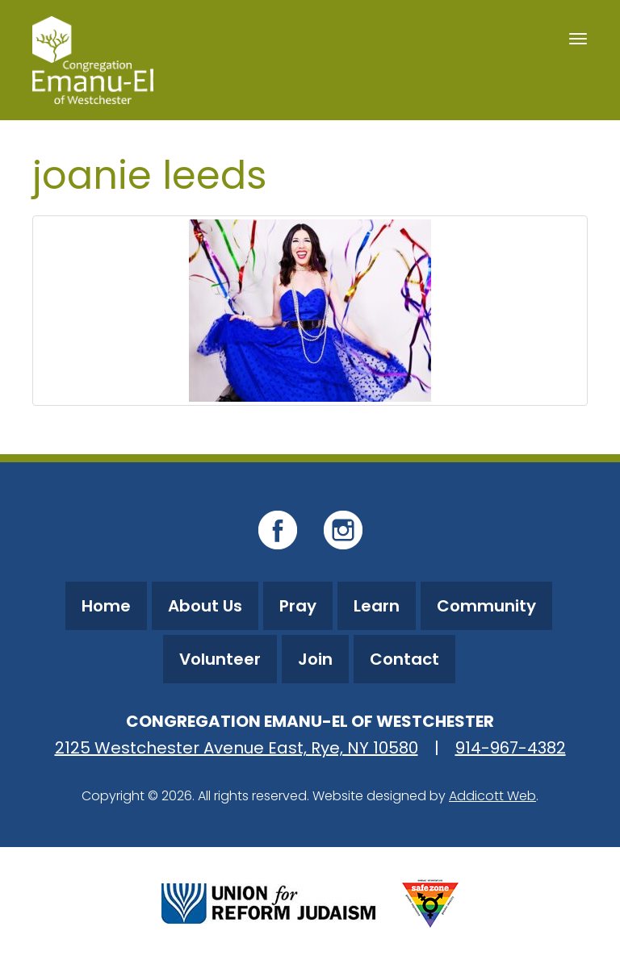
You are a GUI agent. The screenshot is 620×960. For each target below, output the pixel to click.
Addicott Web (492, 796)
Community (486, 606)
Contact (404, 659)
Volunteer (220, 659)
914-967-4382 (510, 748)
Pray (297, 606)
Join (315, 659)
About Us (205, 606)
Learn (377, 606)
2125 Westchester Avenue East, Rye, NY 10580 (236, 748)
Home (106, 606)
